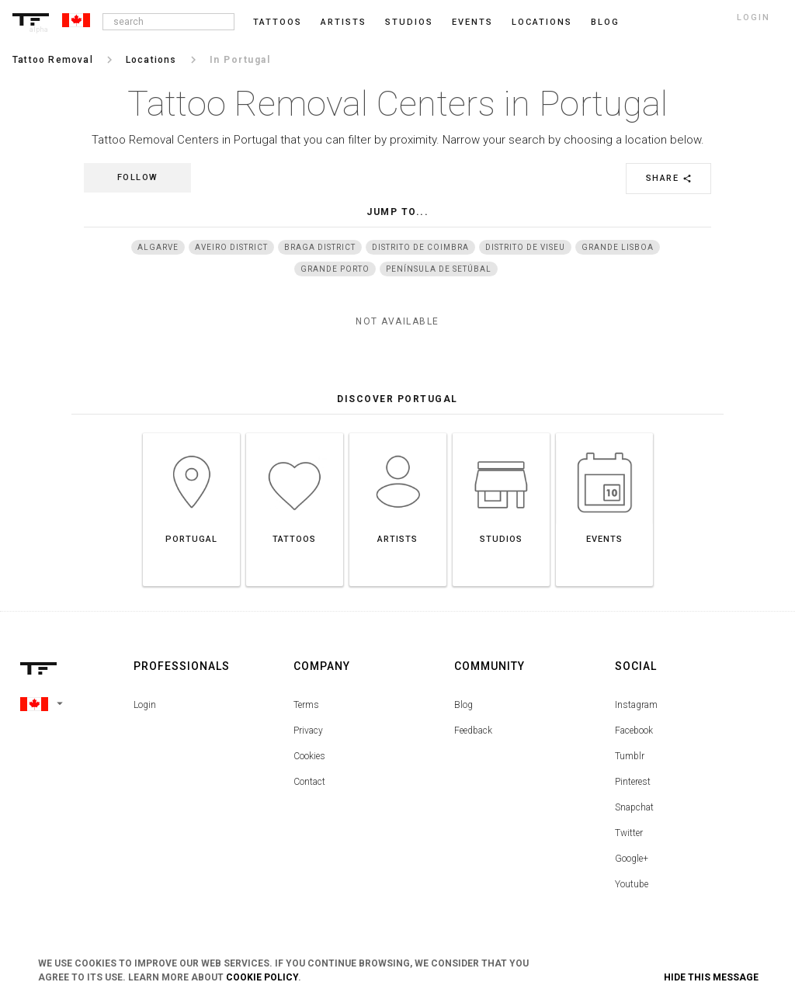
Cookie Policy (262, 977)
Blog (463, 704)
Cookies (309, 756)
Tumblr (629, 756)
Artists (343, 22)
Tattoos (277, 22)
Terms (306, 704)
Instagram (636, 704)
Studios (409, 22)
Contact (309, 781)
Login (145, 704)
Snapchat (634, 807)
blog (605, 22)
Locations (542, 22)
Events (472, 22)
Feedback (473, 730)
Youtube (631, 884)
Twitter (629, 833)
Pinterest (633, 781)
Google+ (631, 858)
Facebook (634, 730)
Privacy (308, 730)
